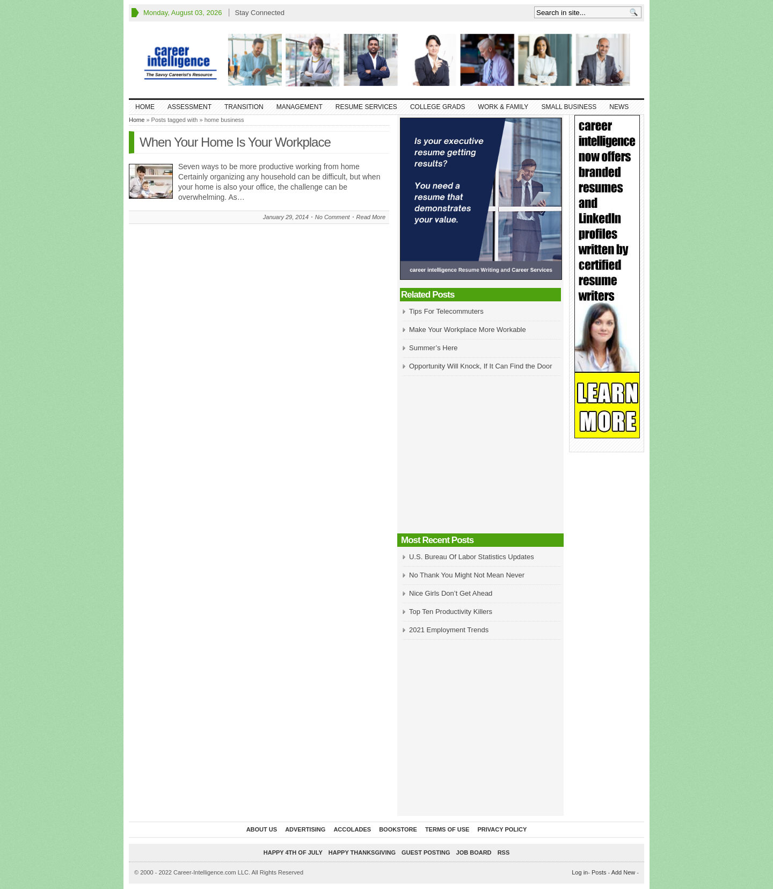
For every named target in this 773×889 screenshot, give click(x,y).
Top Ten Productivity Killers (450, 612)
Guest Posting (426, 852)
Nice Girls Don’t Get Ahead (450, 593)
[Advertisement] (480, 455)
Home (145, 107)
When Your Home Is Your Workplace (235, 142)
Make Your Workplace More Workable (467, 330)
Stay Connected (260, 13)
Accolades (352, 829)
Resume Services (366, 107)
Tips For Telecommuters (446, 311)
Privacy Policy (502, 829)
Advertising (305, 829)
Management (299, 107)
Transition (244, 107)
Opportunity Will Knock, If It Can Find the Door (480, 366)
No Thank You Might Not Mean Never (466, 575)
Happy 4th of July (293, 852)
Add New (623, 872)
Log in (580, 872)
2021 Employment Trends (448, 630)
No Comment (332, 217)
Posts (599, 872)
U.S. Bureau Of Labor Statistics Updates (471, 557)
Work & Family (503, 107)
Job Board (474, 852)
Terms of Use (447, 829)
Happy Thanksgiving (362, 852)
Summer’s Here (433, 348)
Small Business (568, 107)
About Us (261, 829)
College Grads (437, 107)
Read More (370, 217)
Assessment (189, 107)
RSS (504, 852)
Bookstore (398, 829)
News (619, 107)
